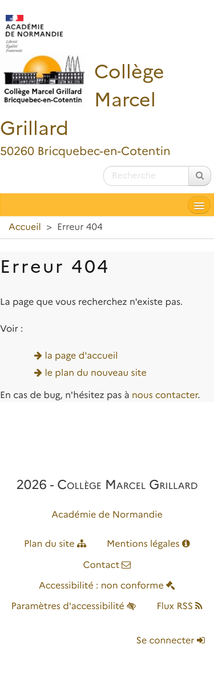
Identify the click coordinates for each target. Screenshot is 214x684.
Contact (107, 565)
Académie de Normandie (107, 515)
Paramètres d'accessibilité (73, 606)
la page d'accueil (81, 356)
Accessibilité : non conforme (107, 585)
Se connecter (170, 640)
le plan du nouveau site (96, 373)
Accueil (25, 227)
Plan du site (55, 544)
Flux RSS (179, 606)
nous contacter (164, 395)
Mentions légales (148, 544)
